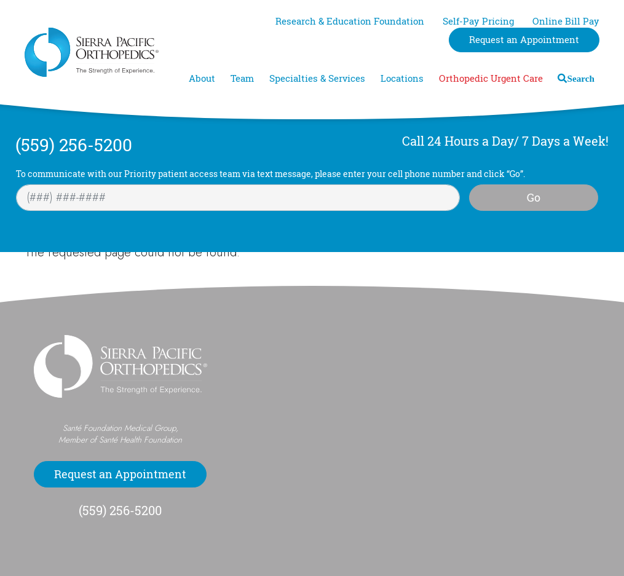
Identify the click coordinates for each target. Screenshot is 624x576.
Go (533, 197)
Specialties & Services (317, 78)
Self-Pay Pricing (478, 21)
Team (242, 78)
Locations (402, 78)
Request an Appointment (524, 39)
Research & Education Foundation (349, 21)
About (202, 78)
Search (580, 78)
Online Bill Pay (565, 21)
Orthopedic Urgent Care (491, 78)
